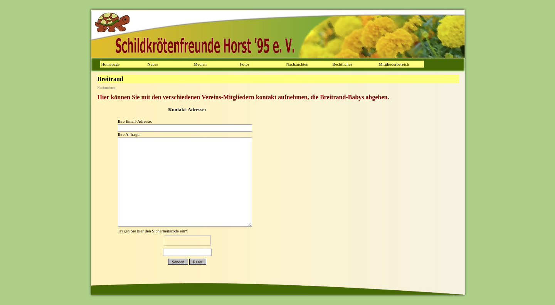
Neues (153, 64)
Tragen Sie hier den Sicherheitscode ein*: (187, 243)
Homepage (110, 64)
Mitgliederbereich (394, 64)
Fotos (244, 64)
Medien (200, 64)
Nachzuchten (297, 64)
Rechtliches (342, 64)
